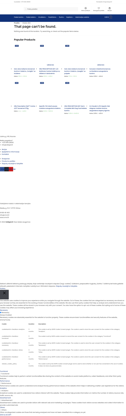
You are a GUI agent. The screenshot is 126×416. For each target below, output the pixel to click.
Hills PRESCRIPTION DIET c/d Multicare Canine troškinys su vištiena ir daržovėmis (49, 71)
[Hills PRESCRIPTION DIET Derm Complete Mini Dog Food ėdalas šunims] (75, 92)
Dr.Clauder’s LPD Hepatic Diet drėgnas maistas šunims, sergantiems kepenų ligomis (100, 108)
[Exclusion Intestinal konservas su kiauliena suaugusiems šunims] (101, 55)
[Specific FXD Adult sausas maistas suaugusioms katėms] (50, 92)
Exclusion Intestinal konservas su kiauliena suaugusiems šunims (100, 71)
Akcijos (109, 9)
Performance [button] (5, 381)
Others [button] (2, 407)
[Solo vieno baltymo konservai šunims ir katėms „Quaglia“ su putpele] (75, 55)
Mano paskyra (85, 9)
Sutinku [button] (2, 288)
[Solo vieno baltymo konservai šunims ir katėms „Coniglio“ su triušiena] (25, 55)
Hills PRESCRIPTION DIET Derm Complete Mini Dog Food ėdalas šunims (75, 108)
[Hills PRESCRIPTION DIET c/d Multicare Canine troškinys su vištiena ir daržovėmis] (50, 55)
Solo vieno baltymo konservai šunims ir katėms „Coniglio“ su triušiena (24, 71)
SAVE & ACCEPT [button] (5, 415)
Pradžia (17, 23)
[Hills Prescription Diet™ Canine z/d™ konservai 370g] (25, 92)
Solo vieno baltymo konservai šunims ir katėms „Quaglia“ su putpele (74, 71)
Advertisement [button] (5, 398)
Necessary (5, 312)
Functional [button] (4, 371)
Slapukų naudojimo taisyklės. (66, 286)
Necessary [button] (4, 310)
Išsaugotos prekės (98, 9)
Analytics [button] (3, 388)
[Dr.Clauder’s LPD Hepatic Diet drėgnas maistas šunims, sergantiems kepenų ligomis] (101, 92)
